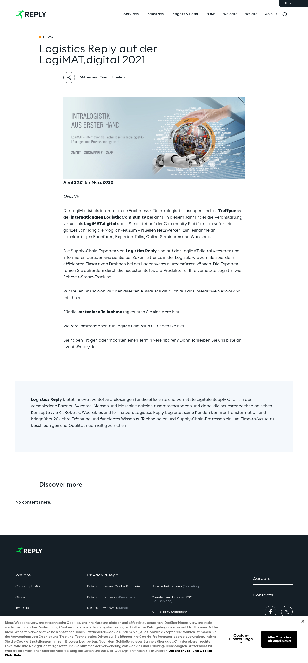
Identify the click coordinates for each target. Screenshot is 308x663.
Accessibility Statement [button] (169, 612)
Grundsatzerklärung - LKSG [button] (172, 599)
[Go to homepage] (30, 14)
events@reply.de (79, 347)
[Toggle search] (285, 14)
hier (175, 312)
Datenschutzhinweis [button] (111, 597)
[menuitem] (131, 14)
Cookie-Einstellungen (241, 639)
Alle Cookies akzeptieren (279, 639)
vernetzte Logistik (214, 270)
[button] (273, 579)
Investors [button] (22, 608)
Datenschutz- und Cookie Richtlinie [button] (113, 586)
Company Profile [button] (27, 586)
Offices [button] (21, 597)
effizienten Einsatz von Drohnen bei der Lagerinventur (116, 264)
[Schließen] (302, 621)
